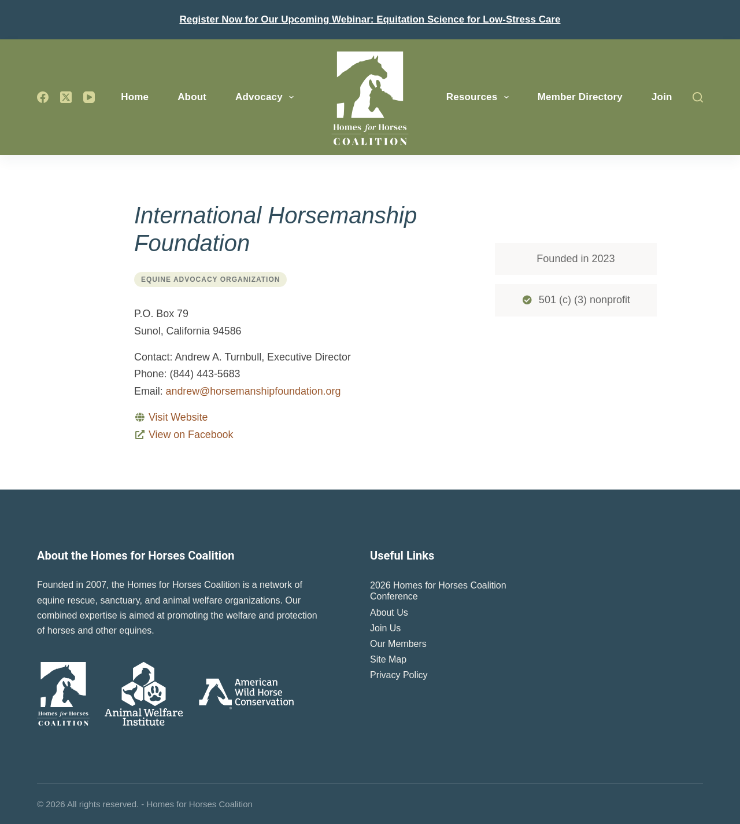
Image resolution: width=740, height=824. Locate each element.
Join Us (385, 628)
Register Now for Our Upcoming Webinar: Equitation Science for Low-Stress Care (369, 19)
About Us (389, 612)
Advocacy (266, 97)
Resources (479, 97)
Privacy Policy (399, 675)
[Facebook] (43, 97)
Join (662, 96)
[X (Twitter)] (66, 97)
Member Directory (580, 96)
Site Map (388, 659)
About (191, 96)
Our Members (398, 644)
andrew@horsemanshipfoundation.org (253, 391)
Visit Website (178, 417)
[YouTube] (89, 97)
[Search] (698, 97)
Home (135, 96)
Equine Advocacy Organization (210, 279)
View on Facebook (191, 434)
